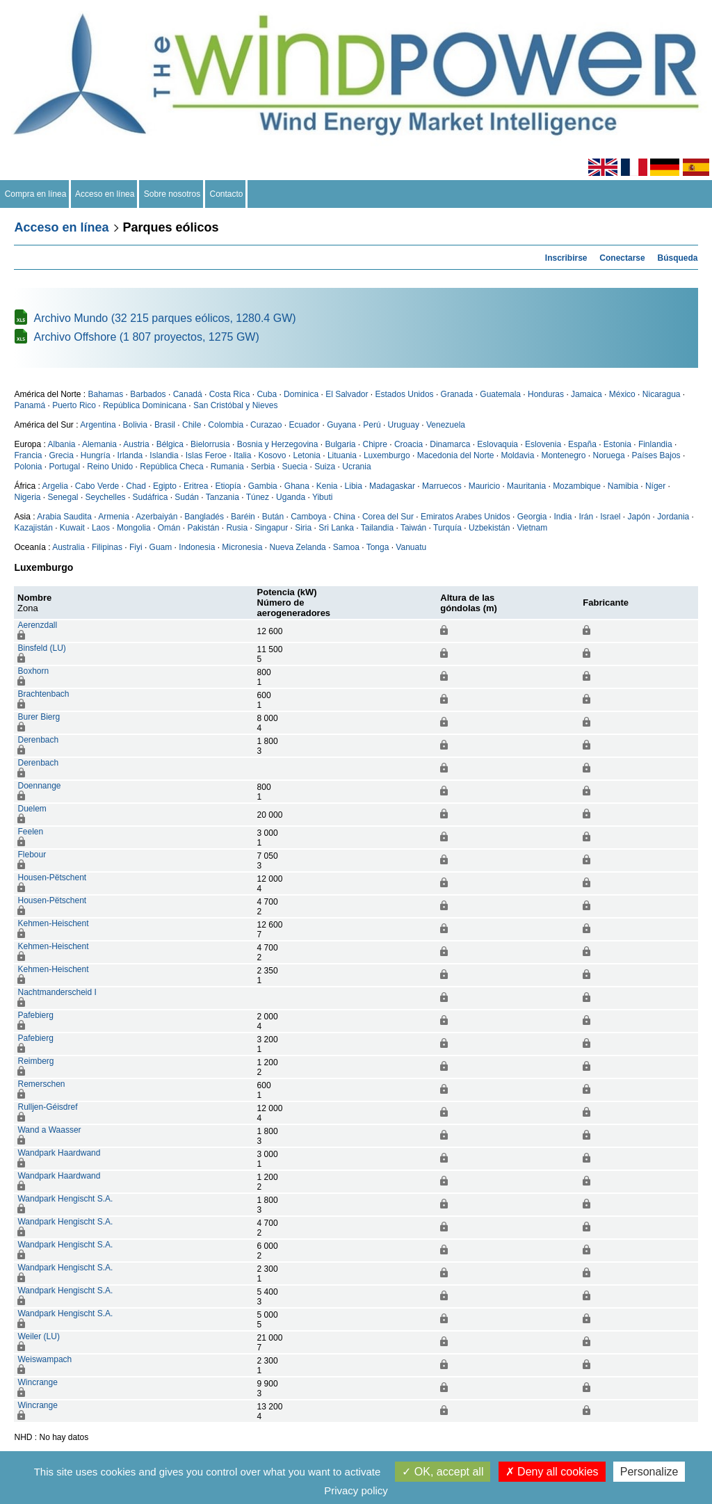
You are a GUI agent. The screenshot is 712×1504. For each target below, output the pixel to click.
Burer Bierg (38, 717)
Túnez (257, 497)
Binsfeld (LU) (41, 648)
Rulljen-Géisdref (47, 1107)
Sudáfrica (150, 497)
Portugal (65, 466)
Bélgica (170, 444)
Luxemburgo (387, 455)
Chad (136, 486)
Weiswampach (44, 1359)
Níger (655, 486)
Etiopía (228, 486)
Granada (457, 394)
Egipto (165, 486)
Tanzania (222, 497)
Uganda (290, 497)
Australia (68, 547)
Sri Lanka (336, 528)
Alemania (99, 444)
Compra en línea (35, 194)
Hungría (96, 455)
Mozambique (577, 486)
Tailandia (377, 528)
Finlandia (655, 444)
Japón (639, 516)
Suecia (294, 466)
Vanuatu (411, 547)
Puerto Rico (74, 405)
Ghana (296, 486)
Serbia (263, 466)
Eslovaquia (497, 444)
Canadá (187, 394)
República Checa (171, 466)
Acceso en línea (105, 194)
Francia (28, 455)
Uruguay (403, 425)
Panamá (29, 405)
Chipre (375, 444)
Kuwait (72, 528)
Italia (242, 455)
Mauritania (526, 486)
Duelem (31, 809)
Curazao (266, 425)
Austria (136, 444)
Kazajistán (33, 528)
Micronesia (242, 547)
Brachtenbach (43, 694)
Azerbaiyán (156, 516)
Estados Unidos (404, 394)
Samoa (346, 547)
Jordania (673, 516)
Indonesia (197, 547)
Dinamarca (450, 444)
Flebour (31, 854)
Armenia (113, 516)
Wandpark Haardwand (58, 1153)
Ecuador (304, 425)
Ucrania (356, 466)
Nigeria (27, 497)
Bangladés (204, 516)
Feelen (30, 831)
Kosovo (272, 455)
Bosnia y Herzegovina (277, 444)
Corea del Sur (388, 516)
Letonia (306, 455)
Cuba (267, 394)
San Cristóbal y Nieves (235, 405)
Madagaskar (392, 486)
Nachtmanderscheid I (56, 992)
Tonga (377, 547)
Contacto (226, 194)
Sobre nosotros (172, 194)
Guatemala (500, 394)
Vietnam (532, 528)
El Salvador (346, 394)
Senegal (63, 497)
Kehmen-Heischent (52, 923)
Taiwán (413, 528)
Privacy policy (356, 1490)
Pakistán (203, 528)
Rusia (237, 528)
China (344, 516)
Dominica (301, 394)
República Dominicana (144, 405)
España (582, 444)
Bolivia (135, 425)
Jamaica (586, 394)
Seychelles (106, 497)
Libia (353, 486)
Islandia (163, 455)
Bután (273, 516)
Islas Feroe (206, 455)
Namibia (623, 486)
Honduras (546, 394)
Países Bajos (656, 455)
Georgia (532, 516)
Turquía (447, 528)
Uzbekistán (489, 528)
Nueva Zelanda (297, 547)
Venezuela (445, 425)
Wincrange (37, 1382)
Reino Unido (110, 466)
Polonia (28, 466)
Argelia (54, 486)
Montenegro (563, 455)
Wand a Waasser (49, 1130)
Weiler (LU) (38, 1336)
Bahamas (106, 394)
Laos (101, 528)
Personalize (649, 1472)
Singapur (271, 528)
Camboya (308, 516)
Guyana (341, 425)
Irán (585, 516)
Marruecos (442, 486)
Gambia (262, 486)
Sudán (187, 497)
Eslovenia (543, 444)
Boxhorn (33, 671)
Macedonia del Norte (455, 455)
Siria (303, 528)
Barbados (147, 394)
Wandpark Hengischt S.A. (65, 1199)
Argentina (97, 425)
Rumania (227, 466)
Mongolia (134, 528)
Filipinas (107, 547)
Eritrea (196, 486)
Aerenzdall (37, 625)
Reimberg (35, 1061)
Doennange (38, 786)
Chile (191, 425)
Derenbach (37, 740)
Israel (610, 516)
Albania (62, 444)
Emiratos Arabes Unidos (465, 516)
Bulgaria (340, 444)
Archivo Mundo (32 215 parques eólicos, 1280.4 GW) (164, 318)
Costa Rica (229, 394)
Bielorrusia (210, 444)
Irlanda (130, 455)
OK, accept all (442, 1472)
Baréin (243, 516)
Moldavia (517, 455)
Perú (371, 425)
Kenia (327, 486)
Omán (169, 528)
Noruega (609, 455)
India (562, 516)
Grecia (61, 455)
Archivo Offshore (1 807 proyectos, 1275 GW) (146, 337)
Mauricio (484, 486)
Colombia (225, 425)
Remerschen (41, 1084)
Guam (160, 547)
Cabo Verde (97, 486)
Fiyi (136, 547)
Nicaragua (661, 394)
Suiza (324, 466)
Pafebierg (35, 1015)
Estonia (617, 444)
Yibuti (322, 497)
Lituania (342, 455)
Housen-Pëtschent (51, 877)
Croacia (408, 444)
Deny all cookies (552, 1472)
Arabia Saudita (64, 516)
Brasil (164, 425)
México (622, 394)
